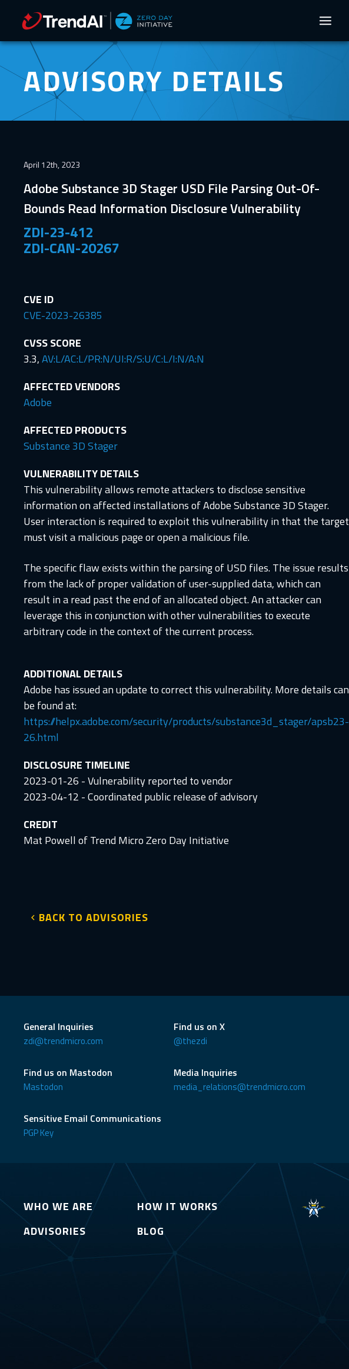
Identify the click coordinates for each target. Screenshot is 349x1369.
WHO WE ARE (58, 1206)
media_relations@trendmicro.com (239, 1087)
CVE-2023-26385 (63, 315)
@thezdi (190, 1041)
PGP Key (39, 1132)
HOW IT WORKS (177, 1206)
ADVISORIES (55, 1231)
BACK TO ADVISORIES (93, 917)
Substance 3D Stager (71, 446)
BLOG (150, 1231)
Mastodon (43, 1087)
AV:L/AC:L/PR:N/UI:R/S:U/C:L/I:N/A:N (123, 359)
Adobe (38, 402)
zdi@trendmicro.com (63, 1041)
